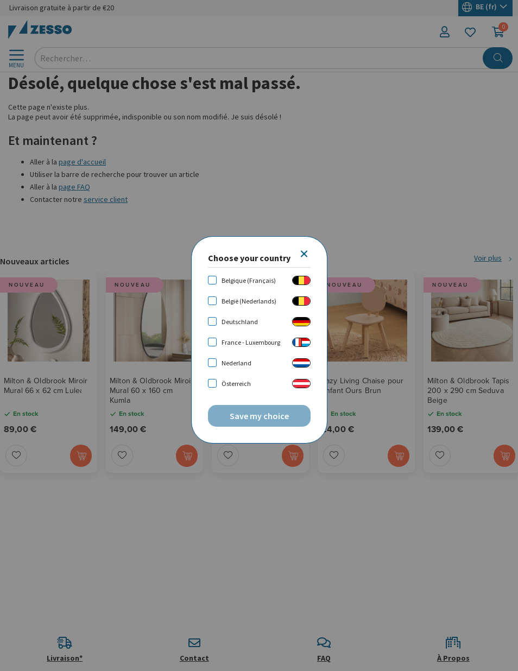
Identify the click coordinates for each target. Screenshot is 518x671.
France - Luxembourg (251, 342)
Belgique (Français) (249, 280)
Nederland (236, 363)
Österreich (236, 383)
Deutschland (240, 322)
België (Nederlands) (249, 301)
